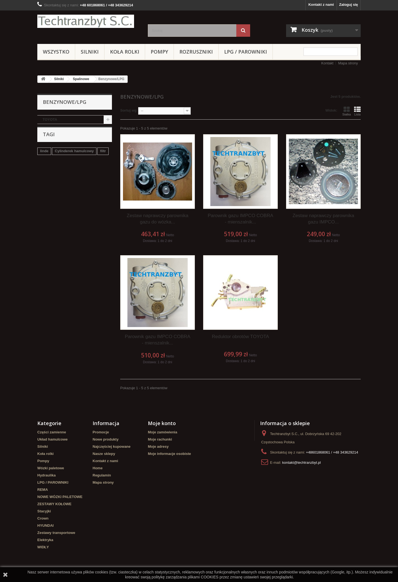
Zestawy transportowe (56, 533)
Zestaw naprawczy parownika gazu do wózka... (157, 219)
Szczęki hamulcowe (85, 174)
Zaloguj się (348, 4)
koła (43, 174)
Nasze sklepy (104, 454)
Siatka (346, 111)
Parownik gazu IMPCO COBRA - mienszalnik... (240, 219)
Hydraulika (46, 475)
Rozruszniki (196, 51)
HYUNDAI (45, 525)
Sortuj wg (128, 110)
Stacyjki (44, 511)
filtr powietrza (52, 166)
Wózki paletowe (50, 468)
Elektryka (45, 540)
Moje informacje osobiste (169, 454)
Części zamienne (51, 432)
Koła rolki (124, 51)
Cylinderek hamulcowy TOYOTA (67, 182)
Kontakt (327, 63)
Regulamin (102, 475)
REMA (42, 490)
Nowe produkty (106, 439)
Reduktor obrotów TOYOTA (240, 336)
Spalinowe (81, 79)
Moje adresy (158, 446)
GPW (58, 174)
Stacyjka (77, 166)
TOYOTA (50, 119)
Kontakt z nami (321, 4)
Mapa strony (348, 63)
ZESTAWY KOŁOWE (54, 504)
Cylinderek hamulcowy (74, 157)
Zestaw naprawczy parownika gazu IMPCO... (323, 219)
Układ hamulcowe (52, 439)
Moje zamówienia (162, 432)
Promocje (101, 432)
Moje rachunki (160, 439)
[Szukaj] (243, 30)
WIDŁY (43, 547)
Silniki (90, 51)
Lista (357, 111)
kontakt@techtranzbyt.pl (301, 462)
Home (98, 468)
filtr (103, 157)
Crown (42, 518)
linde (44, 157)
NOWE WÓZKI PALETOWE (59, 497)
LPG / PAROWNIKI (245, 51)
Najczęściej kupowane (111, 446)
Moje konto (162, 423)
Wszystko (56, 51)
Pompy (159, 51)
